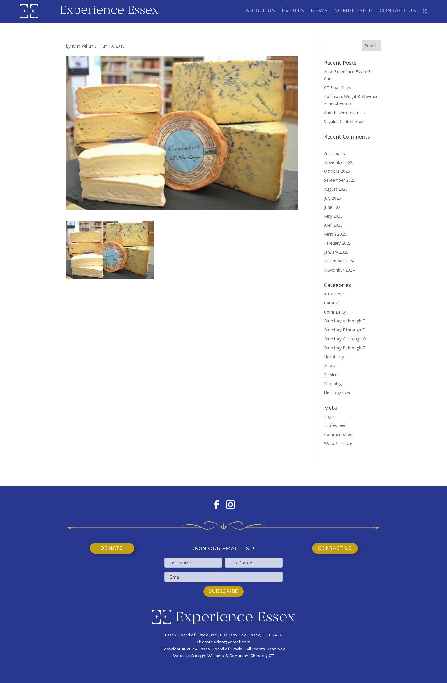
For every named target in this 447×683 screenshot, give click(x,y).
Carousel (332, 303)
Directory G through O (345, 339)
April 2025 (333, 225)
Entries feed (335, 425)
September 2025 (339, 180)
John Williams (84, 46)
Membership (353, 10)
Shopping (333, 383)
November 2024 (339, 270)
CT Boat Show (337, 87)
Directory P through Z (344, 348)
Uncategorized (337, 392)
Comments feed (339, 434)
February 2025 (337, 243)
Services (331, 374)
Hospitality (334, 357)
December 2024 (339, 261)
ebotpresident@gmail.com (223, 642)
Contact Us (397, 10)
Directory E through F (344, 329)
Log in (330, 416)
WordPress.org (338, 443)
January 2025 (336, 252)
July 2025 (332, 198)
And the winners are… (344, 112)
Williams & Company (227, 655)
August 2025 (336, 189)
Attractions (334, 294)
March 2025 (335, 234)
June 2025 (333, 207)
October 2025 (337, 171)
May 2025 (333, 216)
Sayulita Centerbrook (343, 121)
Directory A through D (345, 320)
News (319, 10)
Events (293, 10)
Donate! (112, 548)
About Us (260, 10)
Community (335, 312)
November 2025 (339, 162)
